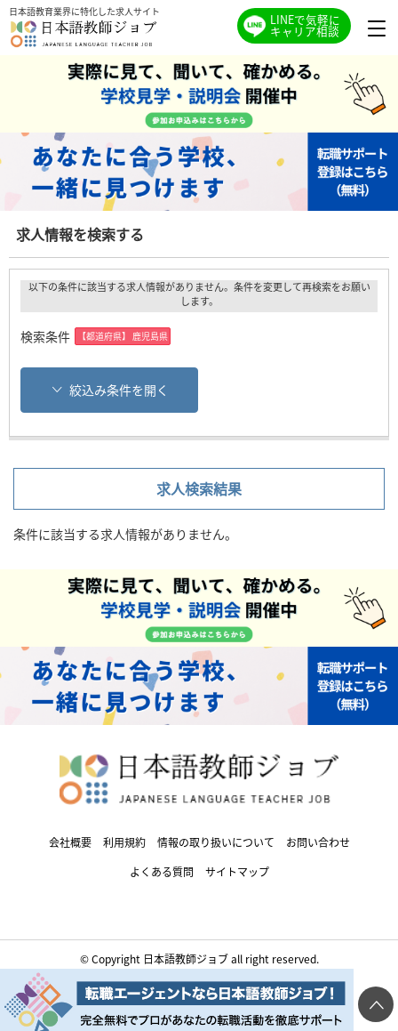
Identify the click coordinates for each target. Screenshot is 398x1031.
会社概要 (70, 842)
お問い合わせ (318, 842)
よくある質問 (162, 871)
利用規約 (124, 842)
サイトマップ (237, 871)
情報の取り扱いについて (216, 842)
